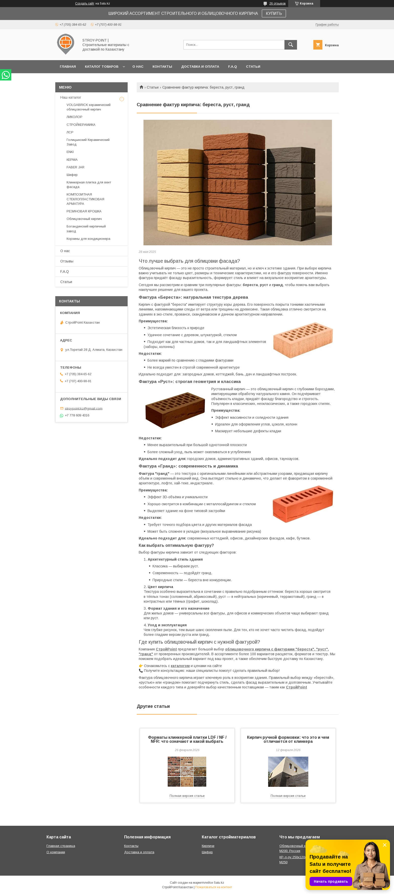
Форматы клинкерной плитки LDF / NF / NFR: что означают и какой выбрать (187, 739)
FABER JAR (75, 167)
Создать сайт (84, 3)
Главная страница (60, 846)
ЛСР (70, 132)
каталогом (180, 666)
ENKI (70, 152)
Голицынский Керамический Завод (88, 142)
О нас (137, 66)
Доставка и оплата (200, 66)
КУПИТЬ (274, 13)
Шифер (72, 175)
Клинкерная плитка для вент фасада (89, 184)
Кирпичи (208, 846)
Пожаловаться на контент (213, 887)
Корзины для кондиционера (88, 239)
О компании (55, 852)
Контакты (162, 66)
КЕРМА (72, 160)
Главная (68, 66)
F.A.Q (232, 66)
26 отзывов (277, 3)
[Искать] (290, 45)
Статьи (253, 66)
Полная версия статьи (187, 796)
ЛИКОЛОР (74, 117)
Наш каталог (70, 97)
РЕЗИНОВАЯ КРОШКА (84, 211)
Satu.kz (219, 882)
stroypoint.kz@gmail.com (84, 408)
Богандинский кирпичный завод (86, 228)
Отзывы (66, 261)
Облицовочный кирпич (84, 219)
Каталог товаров (101, 66)
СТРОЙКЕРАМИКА (81, 125)
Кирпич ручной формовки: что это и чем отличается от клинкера (288, 739)
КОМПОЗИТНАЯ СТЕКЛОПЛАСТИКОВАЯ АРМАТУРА (85, 198)
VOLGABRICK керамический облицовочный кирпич (89, 107)
